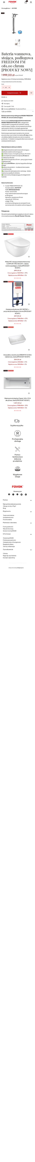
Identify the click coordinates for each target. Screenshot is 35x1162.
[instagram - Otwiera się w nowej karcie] (17, 494)
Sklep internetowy (15, 567)
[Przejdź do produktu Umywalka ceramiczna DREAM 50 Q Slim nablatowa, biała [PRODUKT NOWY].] (17, 339)
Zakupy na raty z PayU (9, 506)
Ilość (2, 84)
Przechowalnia (7, 519)
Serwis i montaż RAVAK (9, 531)
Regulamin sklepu (8, 544)
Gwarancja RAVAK (8, 538)
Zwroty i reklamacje (9, 546)
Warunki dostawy (8, 529)
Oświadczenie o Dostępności (12, 542)
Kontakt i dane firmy (9, 558)
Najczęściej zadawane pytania (12, 504)
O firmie (5, 553)
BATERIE (14, 8)
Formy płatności (8, 526)
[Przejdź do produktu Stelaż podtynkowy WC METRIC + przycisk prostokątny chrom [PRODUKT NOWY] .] (17, 294)
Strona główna (5, 8)
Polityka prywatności (9, 540)
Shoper (22, 563)
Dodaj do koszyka (14, 93)
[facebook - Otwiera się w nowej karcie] (9, 494)
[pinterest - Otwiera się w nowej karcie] (13, 494)
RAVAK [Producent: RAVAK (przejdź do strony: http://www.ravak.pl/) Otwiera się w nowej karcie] (3, 97)
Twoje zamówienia (8, 515)
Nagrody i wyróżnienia (9, 555)
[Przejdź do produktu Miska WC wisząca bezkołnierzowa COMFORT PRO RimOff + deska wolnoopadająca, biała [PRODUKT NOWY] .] (17, 246)
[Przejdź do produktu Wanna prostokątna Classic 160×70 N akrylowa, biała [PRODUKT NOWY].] (17, 383)
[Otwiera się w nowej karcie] (21, 494)
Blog (4, 508)
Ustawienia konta (8, 517)
